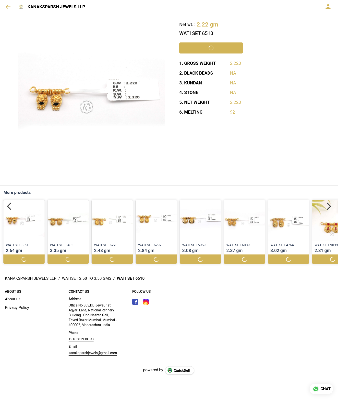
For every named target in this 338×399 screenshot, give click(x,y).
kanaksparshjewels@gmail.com (93, 353)
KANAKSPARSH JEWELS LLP (56, 6)
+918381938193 (81, 339)
